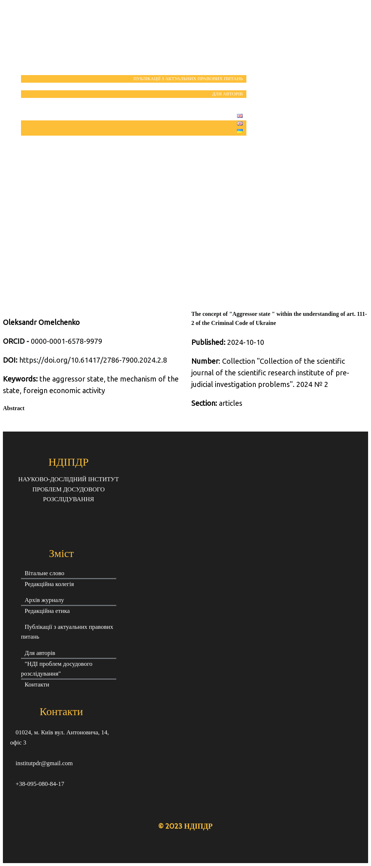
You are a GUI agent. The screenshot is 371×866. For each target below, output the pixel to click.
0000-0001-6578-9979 (52, 341)
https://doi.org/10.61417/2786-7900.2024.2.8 (93, 360)
